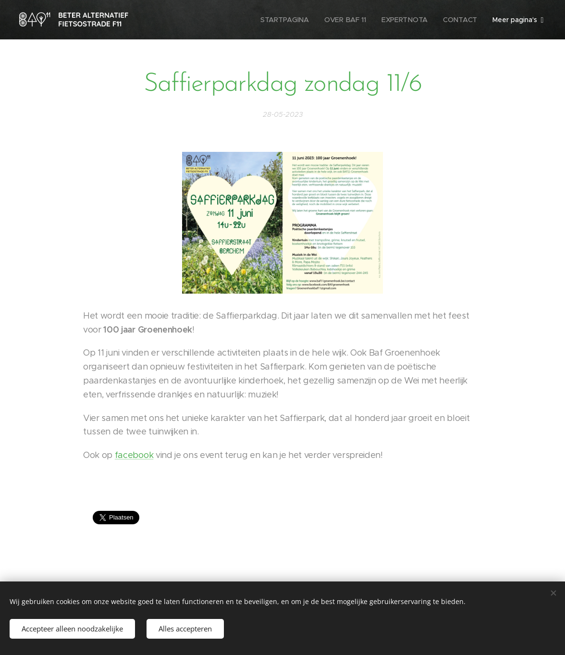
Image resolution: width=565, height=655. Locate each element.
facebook (134, 455)
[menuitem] (287, 20)
